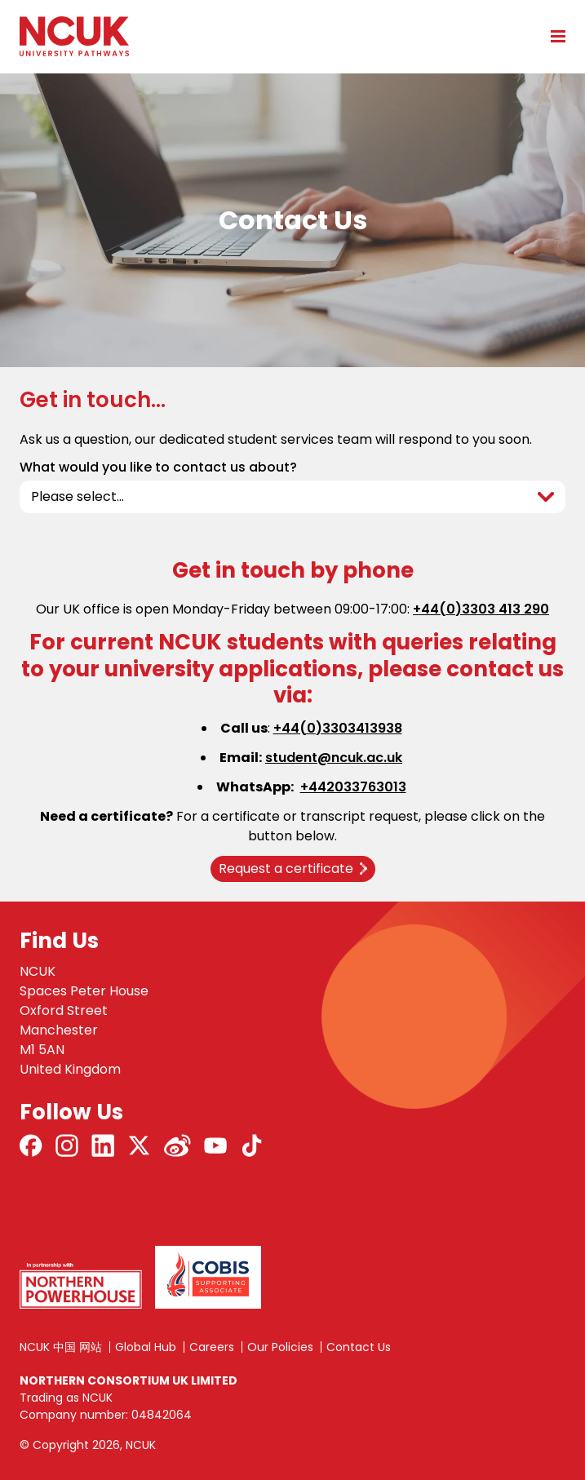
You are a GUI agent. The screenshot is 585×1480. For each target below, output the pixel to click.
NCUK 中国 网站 (61, 1347)
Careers (211, 1347)
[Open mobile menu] (552, 36)
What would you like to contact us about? (158, 467)
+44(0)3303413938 (337, 728)
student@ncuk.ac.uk (333, 757)
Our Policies (280, 1347)
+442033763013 (353, 787)
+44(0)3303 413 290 (481, 609)
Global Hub (145, 1347)
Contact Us (358, 1347)
